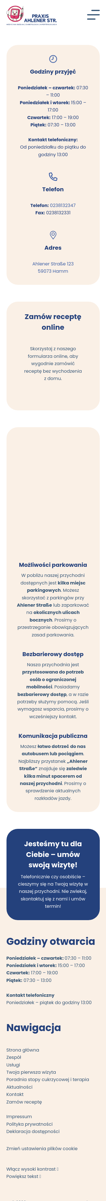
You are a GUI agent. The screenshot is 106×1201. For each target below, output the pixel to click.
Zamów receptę (24, 1102)
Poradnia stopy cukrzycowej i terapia (48, 1079)
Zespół (14, 1057)
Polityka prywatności (30, 1124)
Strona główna (23, 1050)
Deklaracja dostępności (33, 1131)
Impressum (19, 1116)
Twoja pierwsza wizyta (31, 1072)
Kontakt (15, 1094)
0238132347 (63, 205)
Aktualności (20, 1087)
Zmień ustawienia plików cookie (42, 1148)
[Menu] (93, 14)
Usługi (13, 1065)
